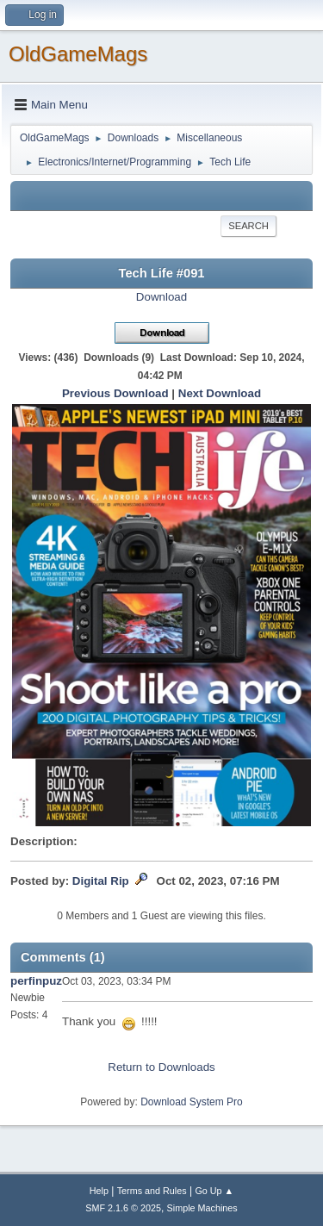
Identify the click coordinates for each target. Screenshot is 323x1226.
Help (99, 1191)
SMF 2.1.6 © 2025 (123, 1208)
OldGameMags (78, 53)
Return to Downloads (161, 1067)
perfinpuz (36, 980)
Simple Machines (202, 1208)
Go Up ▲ (214, 1191)
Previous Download (115, 393)
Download (161, 296)
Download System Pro (191, 1102)
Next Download (219, 393)
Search (248, 226)
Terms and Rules (152, 1191)
